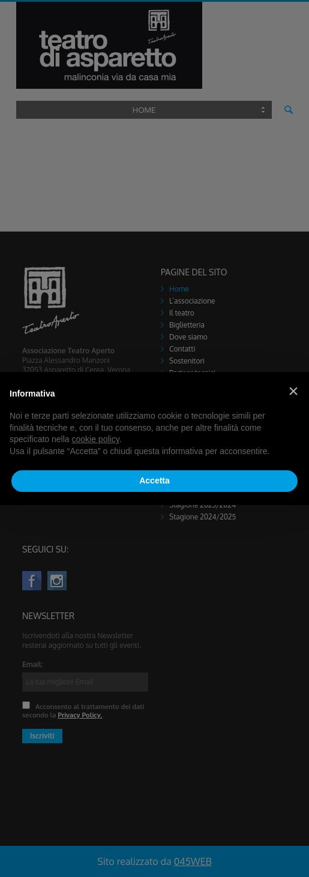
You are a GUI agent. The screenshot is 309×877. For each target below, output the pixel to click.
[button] (293, 391)
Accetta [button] (154, 480)
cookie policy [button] (95, 439)
